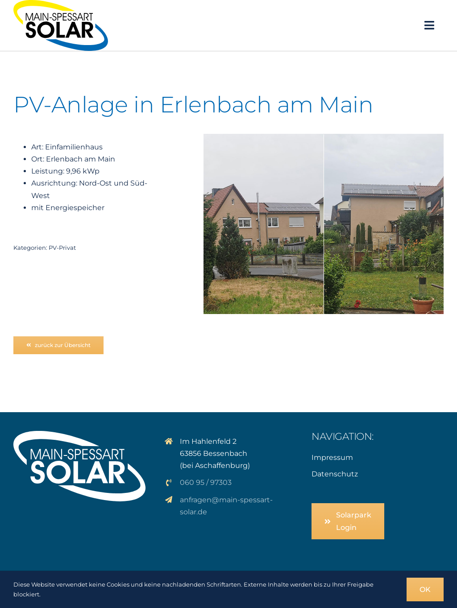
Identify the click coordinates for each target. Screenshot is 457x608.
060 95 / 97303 (206, 482)
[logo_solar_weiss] (79, 434)
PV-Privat (62, 247)
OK (425, 589)
